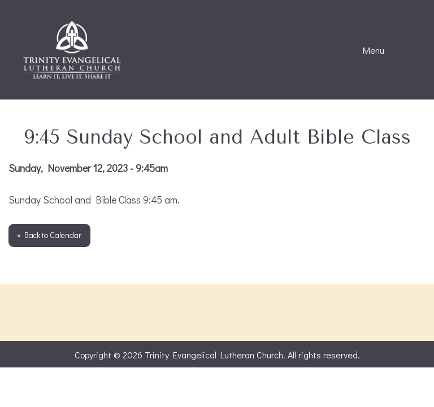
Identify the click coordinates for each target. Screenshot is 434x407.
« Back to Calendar (49, 235)
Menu (367, 50)
